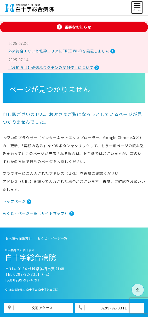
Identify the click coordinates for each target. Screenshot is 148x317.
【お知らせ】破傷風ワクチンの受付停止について (51, 67)
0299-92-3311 (113, 307)
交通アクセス (42, 307)
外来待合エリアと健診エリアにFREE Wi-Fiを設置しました (59, 50)
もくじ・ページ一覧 (52, 238)
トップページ (14, 201)
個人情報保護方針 (18, 238)
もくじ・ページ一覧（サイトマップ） (36, 213)
